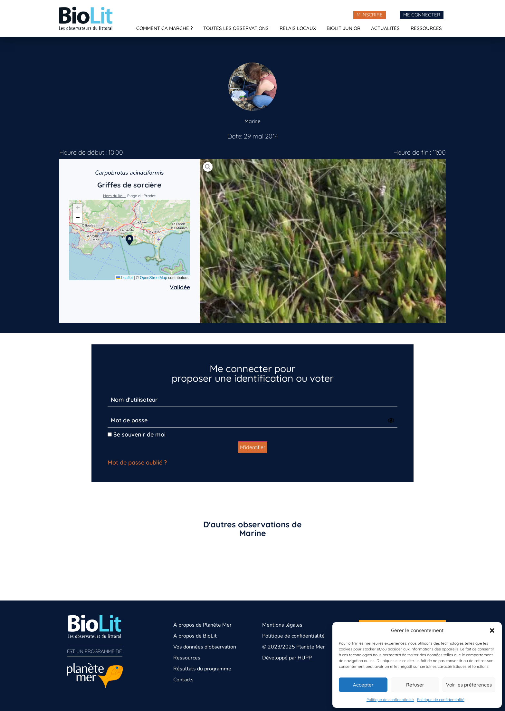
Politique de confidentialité (390, 699)
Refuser (415, 685)
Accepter (363, 685)
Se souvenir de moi (137, 434)
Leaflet (124, 277)
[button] (492, 630)
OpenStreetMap (153, 277)
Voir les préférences (469, 685)
